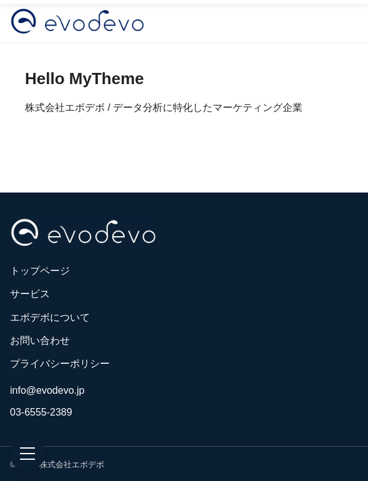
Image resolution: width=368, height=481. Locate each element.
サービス (30, 293)
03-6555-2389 (41, 412)
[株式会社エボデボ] (77, 21)
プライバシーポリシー (60, 363)
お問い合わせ (40, 340)
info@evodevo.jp (47, 390)
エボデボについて (50, 317)
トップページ (40, 270)
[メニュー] (27, 453)
